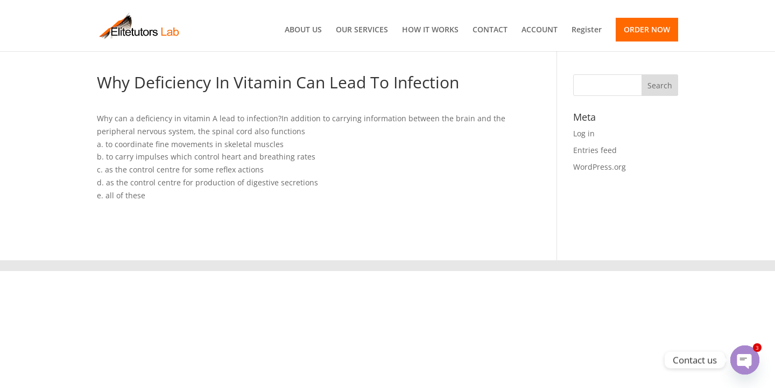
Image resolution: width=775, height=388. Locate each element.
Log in (584, 133)
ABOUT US (303, 30)
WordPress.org (599, 167)
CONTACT (490, 30)
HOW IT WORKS (430, 30)
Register (587, 30)
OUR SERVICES (362, 30)
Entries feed (595, 150)
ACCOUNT (540, 30)
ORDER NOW (647, 29)
